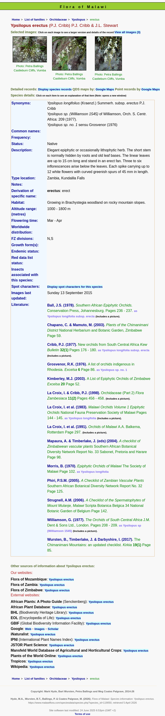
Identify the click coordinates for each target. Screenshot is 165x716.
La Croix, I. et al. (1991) (66, 427)
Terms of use (82, 714)
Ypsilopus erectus (61, 579)
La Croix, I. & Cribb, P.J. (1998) (73, 393)
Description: (21, 150)
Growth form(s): (25, 245)
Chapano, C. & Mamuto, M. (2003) (75, 325)
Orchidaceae (58, 19)
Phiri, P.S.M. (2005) (63, 480)
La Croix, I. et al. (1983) (66, 407)
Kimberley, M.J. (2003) (66, 379)
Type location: (23, 178)
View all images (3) (127, 32)
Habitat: (18, 202)
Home (16, 19)
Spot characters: (25, 286)
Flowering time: (24, 220)
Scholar (53, 629)
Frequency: (21, 137)
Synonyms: (21, 103)
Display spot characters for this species (75, 286)
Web (28, 629)
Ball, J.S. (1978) (60, 305)
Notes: (17, 184)
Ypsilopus (78, 19)
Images (39, 629)
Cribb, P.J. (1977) (61, 344)
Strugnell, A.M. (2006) (65, 500)
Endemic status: (25, 251)
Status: (17, 144)
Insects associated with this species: (24, 274)
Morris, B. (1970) (61, 466)
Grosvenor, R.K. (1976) (66, 364)
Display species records (55, 89)
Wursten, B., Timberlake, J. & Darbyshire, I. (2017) (89, 539)
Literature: (20, 305)
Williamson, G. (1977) (65, 520)
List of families (35, 19)
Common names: (26, 131)
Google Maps (105, 89)
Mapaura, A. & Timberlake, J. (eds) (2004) (82, 441)
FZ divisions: (22, 239)
